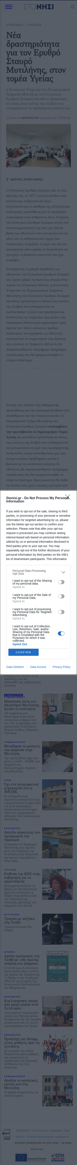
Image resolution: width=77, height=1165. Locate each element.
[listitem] (38, 572)
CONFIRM (23, 652)
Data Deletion (15, 667)
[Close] (69, 498)
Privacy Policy (61, 667)
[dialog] (38, 582)
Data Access (38, 667)
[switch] (61, 582)
